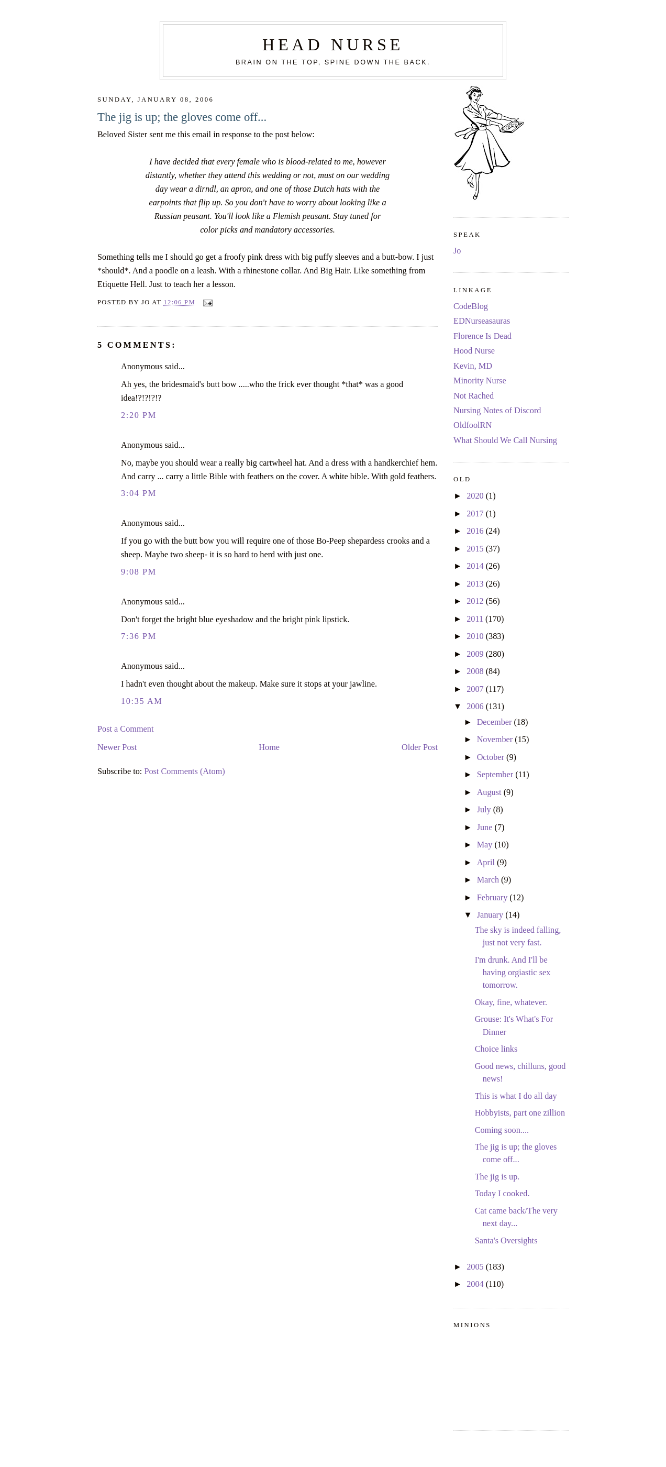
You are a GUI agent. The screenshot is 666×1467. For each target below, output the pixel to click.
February (493, 897)
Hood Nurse (474, 351)
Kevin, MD (472, 366)
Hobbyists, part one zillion (520, 1113)
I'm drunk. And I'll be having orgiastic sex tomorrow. (513, 972)
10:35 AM (141, 701)
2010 (476, 636)
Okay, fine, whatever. (511, 1002)
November (496, 739)
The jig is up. (497, 1177)
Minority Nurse (479, 380)
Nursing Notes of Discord (497, 410)
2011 (476, 619)
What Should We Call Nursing (505, 440)
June (486, 827)
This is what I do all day (516, 1096)
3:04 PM (139, 493)
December (495, 722)
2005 (476, 1267)
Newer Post (117, 747)
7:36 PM (139, 636)
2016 (476, 531)
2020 (476, 496)
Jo (457, 251)
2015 (476, 549)
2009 (476, 654)
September (496, 774)
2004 (476, 1284)
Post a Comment (125, 729)
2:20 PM (139, 415)
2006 (476, 706)
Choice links (496, 1049)
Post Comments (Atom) (184, 771)
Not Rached (473, 396)
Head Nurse (333, 44)
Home (269, 747)
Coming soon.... (502, 1130)
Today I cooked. (502, 1193)
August (490, 792)
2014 (476, 566)
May (486, 845)
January (491, 915)
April (487, 862)
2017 (476, 514)
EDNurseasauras (481, 321)
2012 (476, 601)
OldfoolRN (472, 425)
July (485, 809)
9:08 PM (139, 572)
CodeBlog (470, 306)
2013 (476, 584)
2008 (476, 671)
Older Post (420, 747)
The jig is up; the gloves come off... (182, 117)
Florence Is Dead (482, 336)
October (491, 757)
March (489, 880)
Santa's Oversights (506, 1240)
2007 (476, 689)
